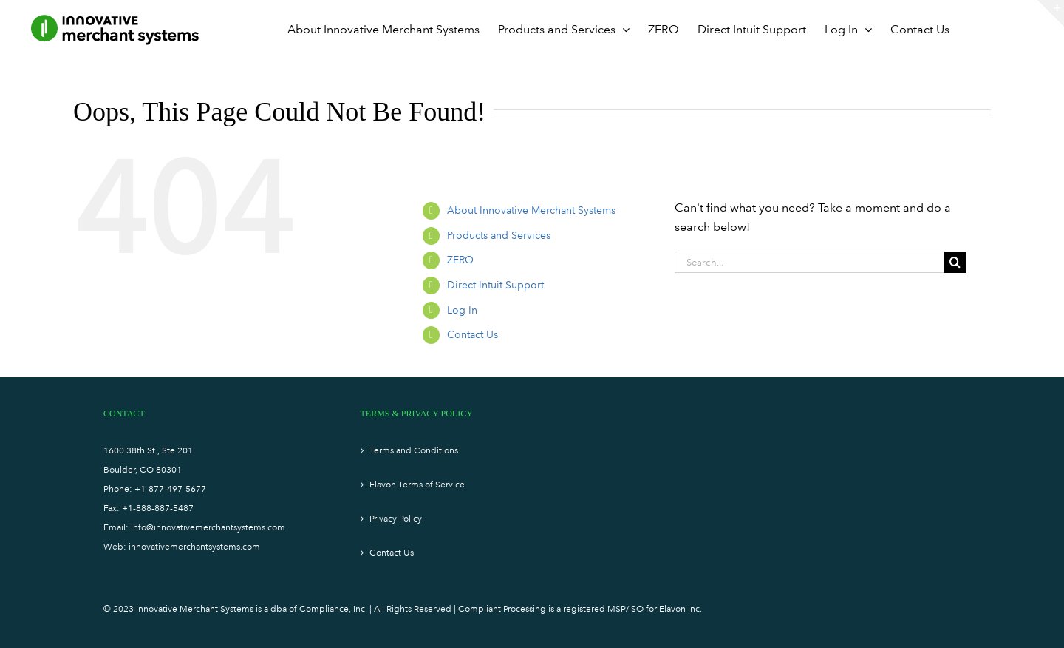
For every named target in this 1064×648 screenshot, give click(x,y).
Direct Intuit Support (495, 285)
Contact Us (472, 334)
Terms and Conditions (413, 450)
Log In (462, 310)
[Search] (955, 262)
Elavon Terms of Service (417, 484)
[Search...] (809, 262)
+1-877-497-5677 (170, 489)
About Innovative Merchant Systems (531, 210)
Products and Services (498, 235)
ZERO (460, 260)
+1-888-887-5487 (158, 508)
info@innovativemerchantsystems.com (208, 527)
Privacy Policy (395, 518)
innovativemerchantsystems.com (194, 546)
